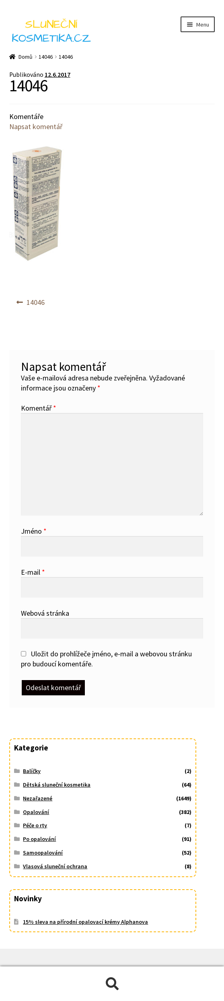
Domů (25, 56)
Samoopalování (43, 852)
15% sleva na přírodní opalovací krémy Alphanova (85, 921)
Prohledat (112, 984)
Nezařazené (37, 798)
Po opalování (39, 839)
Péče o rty (35, 825)
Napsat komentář (35, 126)
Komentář (38, 408)
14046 (46, 56)
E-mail (33, 572)
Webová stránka (45, 613)
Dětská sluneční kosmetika (56, 784)
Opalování (36, 812)
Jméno (34, 531)
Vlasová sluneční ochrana (55, 866)
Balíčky (32, 771)
